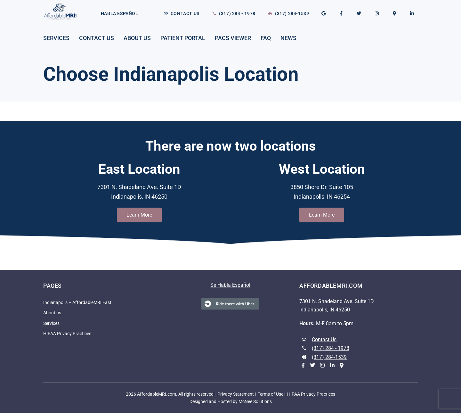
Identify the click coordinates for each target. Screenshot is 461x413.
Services (56, 38)
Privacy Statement (235, 394)
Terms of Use (270, 394)
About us (137, 38)
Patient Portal (182, 38)
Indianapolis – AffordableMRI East (77, 302)
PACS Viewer (233, 38)
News (288, 38)
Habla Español (119, 13)
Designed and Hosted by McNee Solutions (231, 401)
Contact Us (185, 13)
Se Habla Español (230, 285)
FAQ (266, 38)
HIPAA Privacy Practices (67, 333)
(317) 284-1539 (292, 13)
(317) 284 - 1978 (237, 13)
